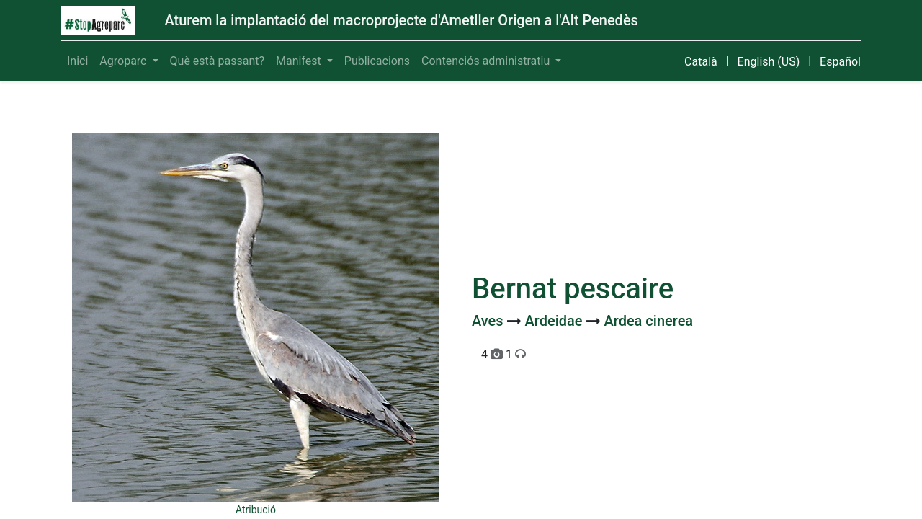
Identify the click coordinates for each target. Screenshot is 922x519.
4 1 (503, 354)
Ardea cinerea (648, 320)
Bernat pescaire (572, 289)
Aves (489, 320)
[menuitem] (77, 61)
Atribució (256, 509)
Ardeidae (555, 320)
